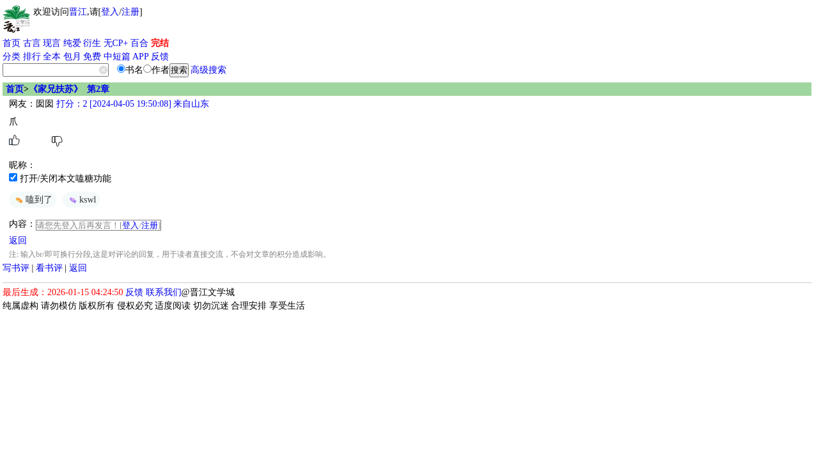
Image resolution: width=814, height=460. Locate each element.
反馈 (160, 56)
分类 (11, 56)
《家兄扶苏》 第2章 (69, 89)
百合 (139, 43)
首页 (11, 43)
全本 (52, 56)
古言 (32, 43)
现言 (52, 43)
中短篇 (117, 56)
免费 (92, 56)
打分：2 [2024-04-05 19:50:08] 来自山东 (131, 104)
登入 (110, 12)
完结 (160, 43)
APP (140, 56)
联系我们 (164, 292)
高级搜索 (208, 70)
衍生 (92, 43)
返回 (18, 240)
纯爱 (72, 43)
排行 (32, 56)
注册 (130, 12)
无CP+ (116, 43)
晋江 (78, 12)
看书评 (49, 268)
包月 (72, 56)
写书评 (16, 268)
